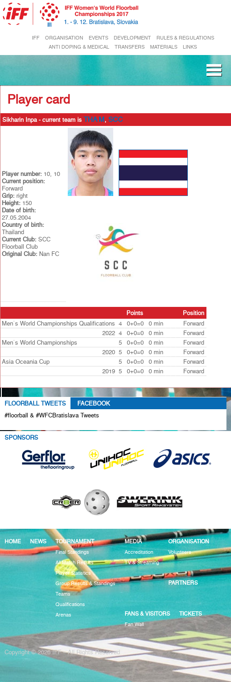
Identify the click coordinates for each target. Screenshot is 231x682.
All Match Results (74, 563)
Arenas (63, 615)
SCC (115, 119)
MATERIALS (163, 47)
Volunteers (179, 552)
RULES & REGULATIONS (185, 38)
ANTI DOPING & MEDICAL (79, 47)
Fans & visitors (147, 613)
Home (13, 541)
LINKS (190, 47)
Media (133, 541)
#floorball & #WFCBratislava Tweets (52, 415)
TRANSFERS (130, 47)
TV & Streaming (142, 563)
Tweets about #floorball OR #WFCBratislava (71, 425)
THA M (94, 119)
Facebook (93, 403)
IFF (36, 38)
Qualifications (70, 604)
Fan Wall (134, 624)
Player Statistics (73, 573)
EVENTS (98, 38)
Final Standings (72, 552)
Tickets (190, 613)
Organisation (188, 541)
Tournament (74, 541)
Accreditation (139, 552)
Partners (183, 582)
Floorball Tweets (35, 403)
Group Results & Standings (85, 584)
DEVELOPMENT (132, 38)
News (38, 541)
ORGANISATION (64, 38)
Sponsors (21, 437)
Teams (62, 594)
